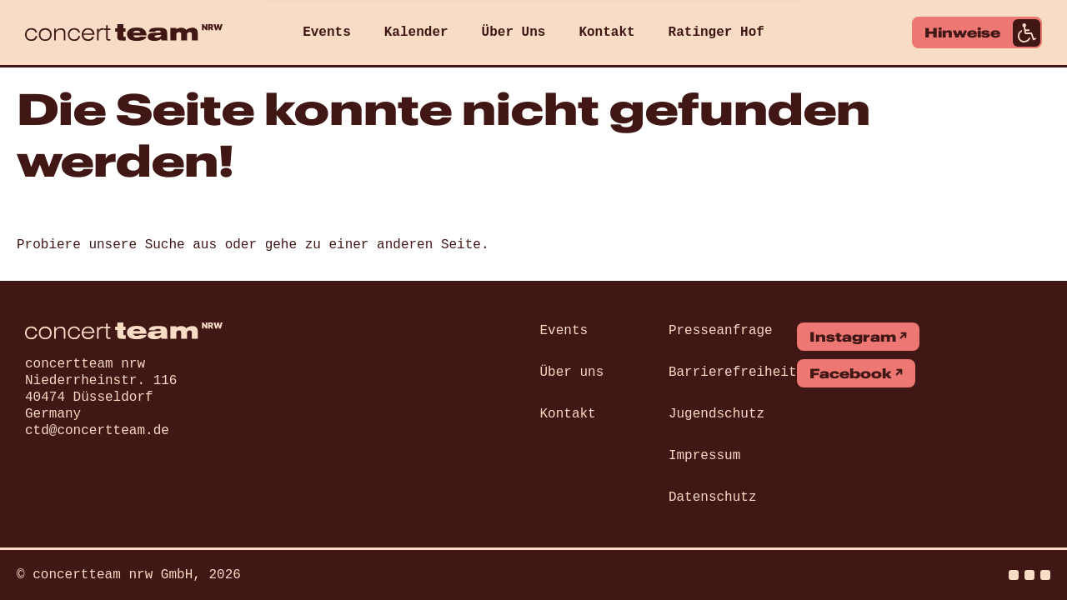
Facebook (850, 373)
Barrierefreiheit (733, 372)
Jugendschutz (716, 414)
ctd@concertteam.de (97, 430)
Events (327, 32)
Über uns (572, 372)
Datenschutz (713, 497)
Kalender (416, 32)
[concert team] (124, 32)
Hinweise (982, 33)
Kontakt (606, 32)
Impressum (704, 455)
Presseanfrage (721, 330)
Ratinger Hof (716, 32)
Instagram (852, 336)
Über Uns (514, 32)
